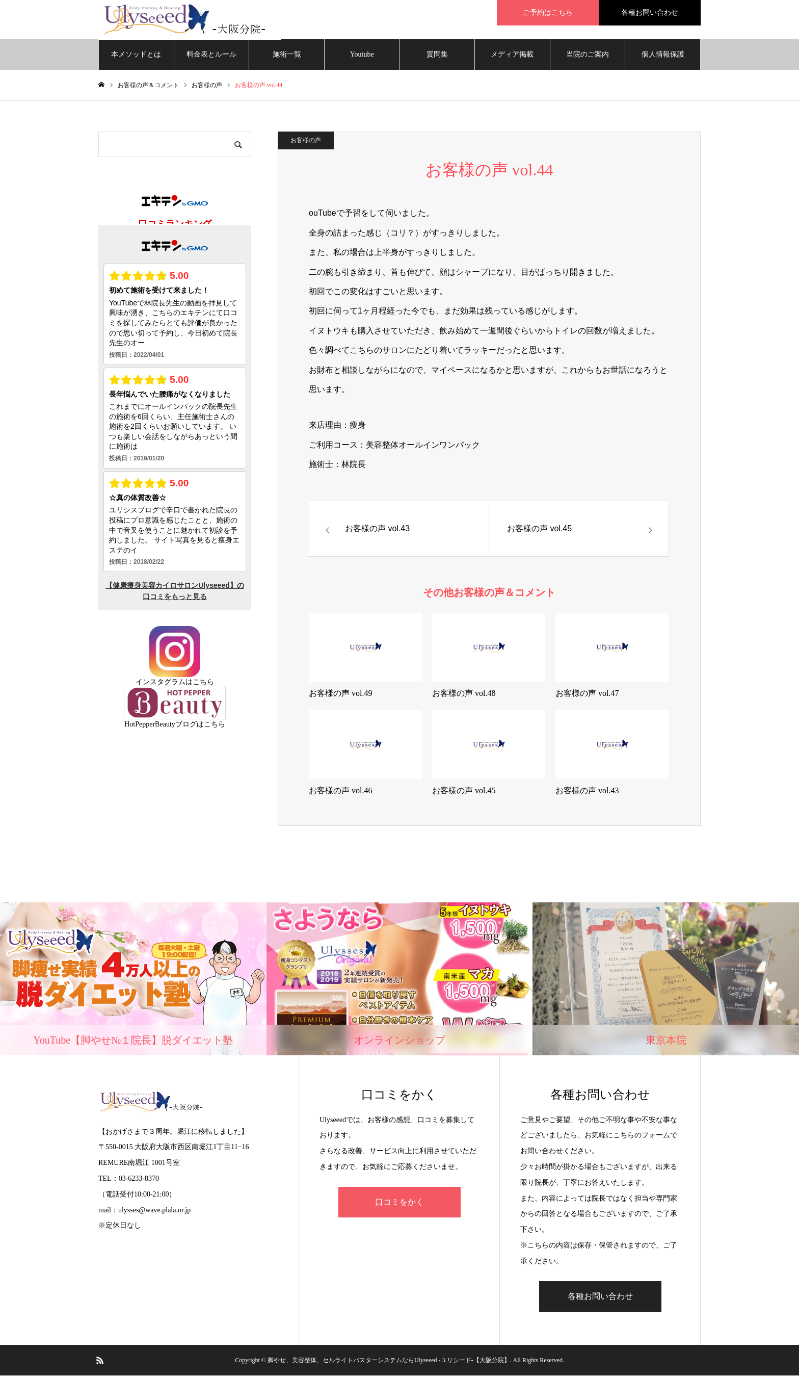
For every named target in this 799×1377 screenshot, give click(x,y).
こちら (203, 683)
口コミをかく (399, 1203)
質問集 (437, 56)
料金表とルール (211, 56)
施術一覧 (287, 56)
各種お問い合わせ (600, 1297)
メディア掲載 (512, 56)
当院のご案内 (587, 56)
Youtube (362, 56)
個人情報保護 (663, 56)
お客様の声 (305, 141)
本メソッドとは (136, 56)
